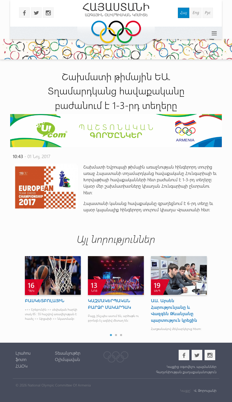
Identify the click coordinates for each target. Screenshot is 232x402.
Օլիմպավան (67, 359)
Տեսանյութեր (67, 353)
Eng (196, 12)
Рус (208, 12)
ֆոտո (21, 359)
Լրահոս (23, 353)
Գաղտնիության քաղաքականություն (186, 371)
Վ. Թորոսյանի (204, 390)
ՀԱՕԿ (21, 366)
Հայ (183, 12)
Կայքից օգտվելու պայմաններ (191, 366)
